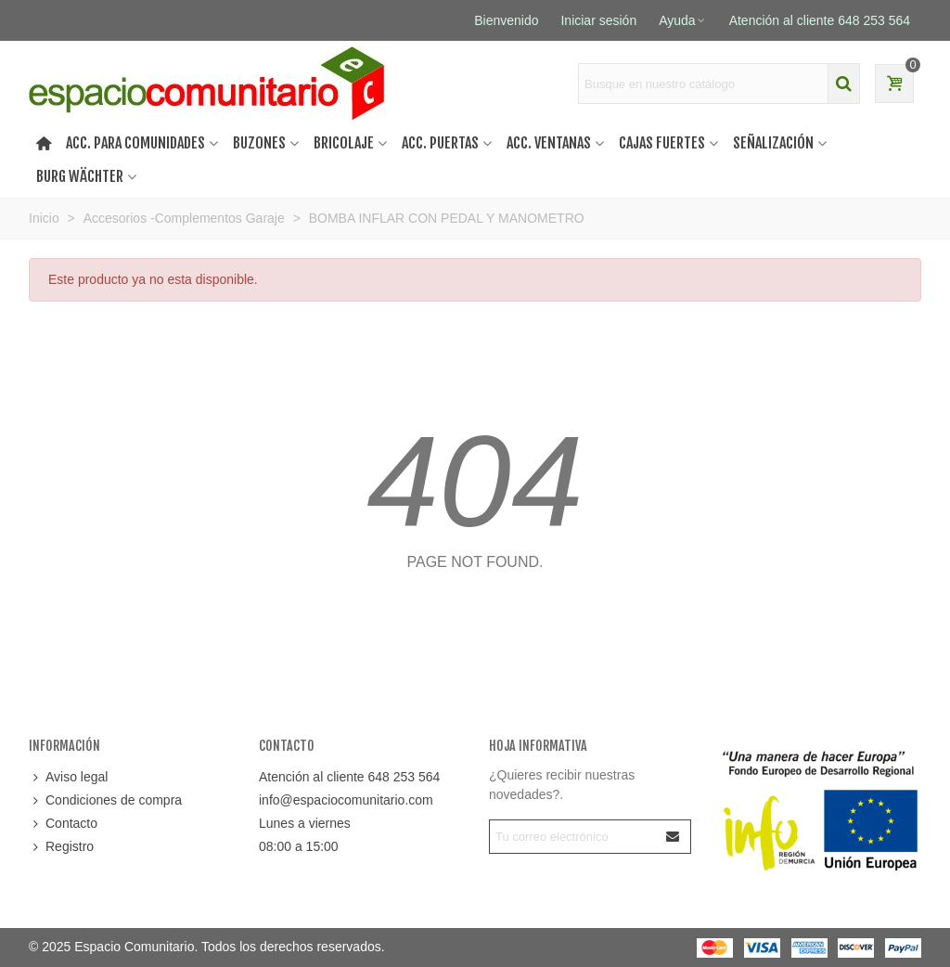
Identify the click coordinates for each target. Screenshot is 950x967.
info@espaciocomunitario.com (346, 800)
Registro (61, 847)
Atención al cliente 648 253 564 (349, 776)
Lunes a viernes (305, 823)
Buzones (259, 143)
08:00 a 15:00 (299, 846)
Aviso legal (68, 777)
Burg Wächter (79, 176)
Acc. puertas (440, 143)
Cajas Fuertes (662, 143)
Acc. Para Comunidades (135, 143)
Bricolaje (344, 143)
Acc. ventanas (549, 143)
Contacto (63, 823)
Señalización (773, 143)
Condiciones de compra (105, 800)
